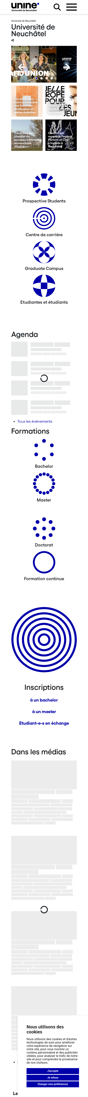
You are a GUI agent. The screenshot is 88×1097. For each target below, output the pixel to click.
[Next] (66, 67)
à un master (44, 711)
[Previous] (21, 67)
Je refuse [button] (52, 1077)
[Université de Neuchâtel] (25, 7)
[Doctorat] (44, 530)
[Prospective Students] (44, 186)
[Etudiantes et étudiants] (44, 287)
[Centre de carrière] (44, 219)
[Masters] (44, 485)
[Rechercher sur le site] (57, 7)
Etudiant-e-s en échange (44, 723)
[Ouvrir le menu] (71, 7)
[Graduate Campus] (44, 253)
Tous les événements (34, 421)
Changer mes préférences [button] (53, 1084)
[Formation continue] (44, 563)
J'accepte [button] (52, 1070)
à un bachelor (44, 699)
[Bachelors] (44, 451)
